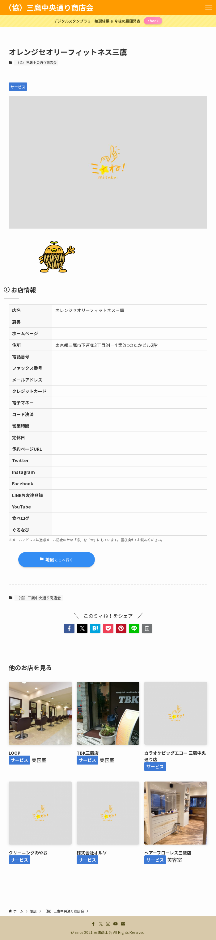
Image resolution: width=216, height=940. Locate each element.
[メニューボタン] (208, 7)
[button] (69, 628)
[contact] (123, 924)
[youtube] (115, 924)
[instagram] (108, 924)
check (153, 20)
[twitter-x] (101, 924)
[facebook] (93, 924)
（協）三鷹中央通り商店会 (48, 7)
